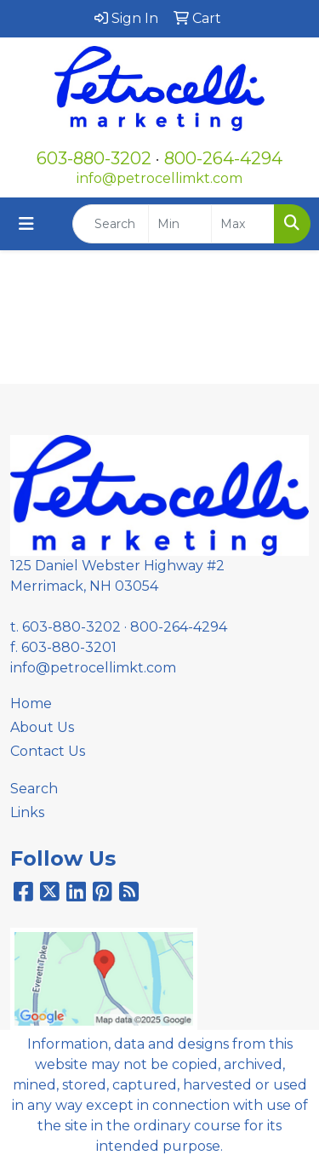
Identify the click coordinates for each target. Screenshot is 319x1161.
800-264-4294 (223, 158)
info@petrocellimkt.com (159, 178)
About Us (42, 727)
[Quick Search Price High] (243, 223)
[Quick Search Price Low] (180, 223)
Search (34, 789)
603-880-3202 (94, 158)
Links (27, 812)
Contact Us (47, 751)
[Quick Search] (110, 223)
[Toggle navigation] (26, 224)
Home (31, 703)
